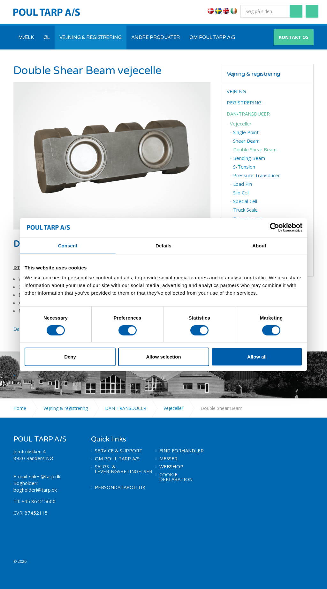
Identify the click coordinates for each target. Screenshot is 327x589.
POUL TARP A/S (46, 12)
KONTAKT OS (293, 37)
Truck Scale (245, 210)
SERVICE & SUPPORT (118, 450)
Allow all (257, 356)
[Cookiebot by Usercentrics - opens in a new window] (274, 227)
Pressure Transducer (256, 175)
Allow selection (163, 356)
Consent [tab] (68, 245)
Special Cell (245, 201)
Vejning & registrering (253, 74)
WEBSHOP (171, 466)
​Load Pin (242, 184)
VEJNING (236, 91)
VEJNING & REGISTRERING (90, 37)
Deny (70, 356)
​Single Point (246, 132)
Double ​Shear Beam (255, 149)
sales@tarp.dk (44, 476)
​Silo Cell (241, 192)
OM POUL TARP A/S (212, 37)
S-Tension (244, 166)
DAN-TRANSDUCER (248, 113)
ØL (46, 37)
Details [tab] (163, 245)
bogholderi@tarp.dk (35, 490)
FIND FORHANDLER (181, 450)
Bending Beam (249, 158)
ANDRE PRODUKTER (155, 37)
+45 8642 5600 (38, 501)
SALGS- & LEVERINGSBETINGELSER (120, 469)
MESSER (168, 458)
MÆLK (26, 37)
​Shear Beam (246, 141)
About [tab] (259, 245)
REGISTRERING (244, 102)
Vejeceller (241, 123)
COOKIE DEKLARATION (176, 477)
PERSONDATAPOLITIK (120, 487)
